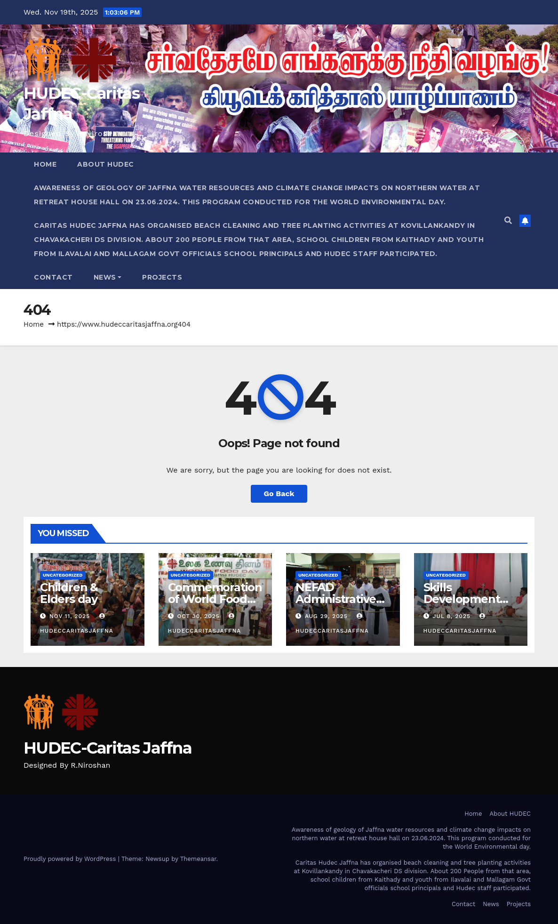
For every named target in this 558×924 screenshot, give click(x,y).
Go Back (279, 493)
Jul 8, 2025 (451, 616)
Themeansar (198, 858)
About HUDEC (105, 164)
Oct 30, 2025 (198, 616)
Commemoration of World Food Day (215, 599)
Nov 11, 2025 (69, 616)
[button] (508, 220)
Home (45, 164)
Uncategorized (63, 575)
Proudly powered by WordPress (71, 858)
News (108, 277)
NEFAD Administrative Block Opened (335, 599)
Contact (53, 277)
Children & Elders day (69, 593)
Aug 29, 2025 (326, 616)
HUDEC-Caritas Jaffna (107, 748)
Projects (162, 277)
